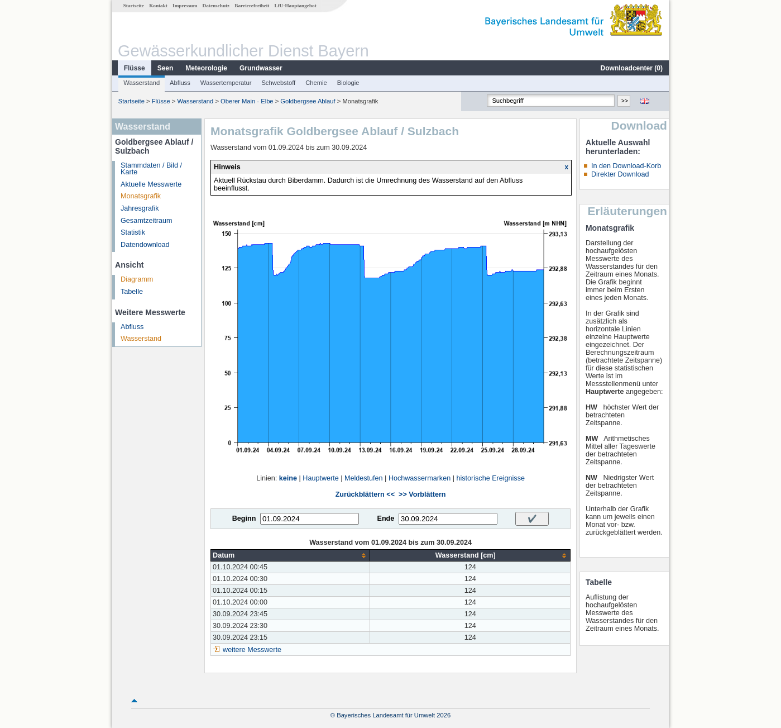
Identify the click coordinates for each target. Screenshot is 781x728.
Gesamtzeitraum (146, 221)
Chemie (316, 82)
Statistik (133, 232)
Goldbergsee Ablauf (307, 101)
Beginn (244, 518)
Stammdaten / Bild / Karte (151, 169)
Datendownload (145, 245)
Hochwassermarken (420, 478)
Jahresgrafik (140, 208)
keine (288, 478)
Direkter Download (620, 174)
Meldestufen (363, 478)
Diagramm (137, 279)
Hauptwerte (320, 478)
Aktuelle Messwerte (151, 184)
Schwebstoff (278, 82)
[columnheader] (290, 556)
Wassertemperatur (226, 82)
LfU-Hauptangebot (296, 5)
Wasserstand (141, 82)
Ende (385, 518)
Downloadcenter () (632, 68)
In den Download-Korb (626, 166)
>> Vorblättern (422, 494)
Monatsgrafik (141, 196)
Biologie (348, 82)
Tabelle (132, 292)
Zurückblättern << (365, 494)
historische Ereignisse (490, 478)
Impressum (185, 5)
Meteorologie (206, 68)
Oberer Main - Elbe (247, 101)
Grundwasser (260, 68)
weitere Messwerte (252, 650)
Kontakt (158, 5)
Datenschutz (216, 5)
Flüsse (134, 68)
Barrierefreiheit (251, 5)
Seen (165, 68)
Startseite (133, 5)
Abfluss (180, 82)
